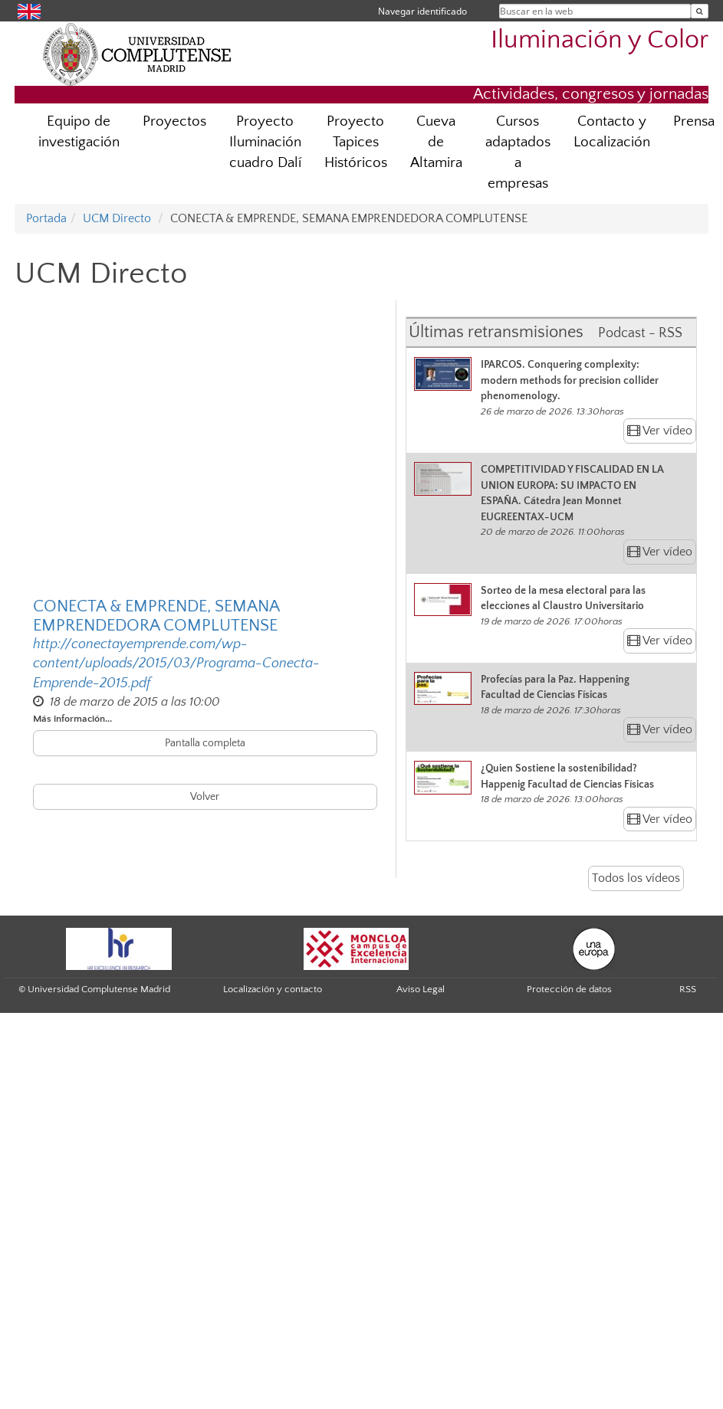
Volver (204, 797)
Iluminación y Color (599, 40)
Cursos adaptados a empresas (517, 152)
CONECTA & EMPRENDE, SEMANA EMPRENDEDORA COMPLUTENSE (156, 616)
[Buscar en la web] (699, 11)
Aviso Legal (420, 989)
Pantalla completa (205, 743)
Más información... (72, 718)
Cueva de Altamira (436, 142)
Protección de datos (569, 989)
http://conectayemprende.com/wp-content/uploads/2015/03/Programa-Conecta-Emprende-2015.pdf (176, 663)
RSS (687, 989)
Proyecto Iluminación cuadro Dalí (265, 142)
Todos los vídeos (636, 878)
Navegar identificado (422, 11)
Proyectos (174, 121)
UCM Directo (117, 218)
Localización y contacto (272, 989)
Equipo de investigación (79, 131)
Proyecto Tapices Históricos (355, 142)
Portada (46, 218)
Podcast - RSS (640, 333)
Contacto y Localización (611, 131)
